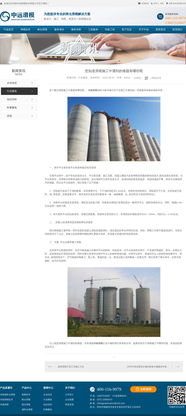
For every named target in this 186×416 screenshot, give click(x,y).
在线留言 (143, 3)
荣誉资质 (69, 404)
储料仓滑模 (27, 409)
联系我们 (177, 29)
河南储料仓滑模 (7, 394)
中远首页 (8, 29)
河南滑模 (92, 90)
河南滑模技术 (6, 399)
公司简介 (69, 394)
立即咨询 (145, 389)
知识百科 (47, 404)
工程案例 (93, 29)
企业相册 (69, 399)
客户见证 (127, 29)
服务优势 (76, 29)
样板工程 (110, 29)
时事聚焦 (47, 409)
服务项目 (59, 29)
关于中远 (144, 29)
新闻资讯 (161, 29)
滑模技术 (25, 29)
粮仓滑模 (42, 29)
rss (154, 3)
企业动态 (47, 394)
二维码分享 (155, 78)
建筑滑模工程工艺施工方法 (71, 366)
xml (162, 3)
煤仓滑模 (26, 404)
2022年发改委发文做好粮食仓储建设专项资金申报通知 (153, 366)
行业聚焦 (47, 399)
